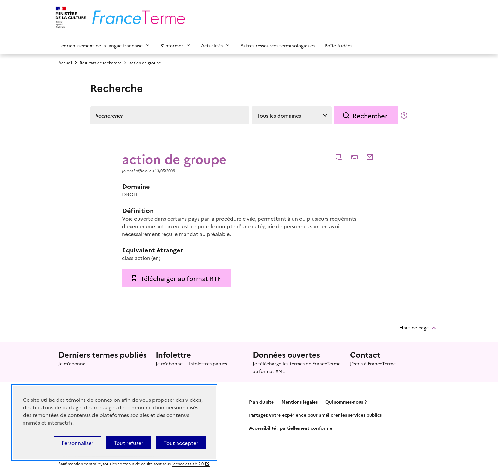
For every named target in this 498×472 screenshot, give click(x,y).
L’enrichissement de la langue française (100, 45)
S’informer (171, 45)
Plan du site (261, 402)
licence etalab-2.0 (188, 463)
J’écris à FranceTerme (373, 363)
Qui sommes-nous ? (346, 402)
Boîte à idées (338, 45)
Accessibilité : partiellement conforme (290, 428)
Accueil (65, 62)
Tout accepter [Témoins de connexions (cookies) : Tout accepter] (181, 442)
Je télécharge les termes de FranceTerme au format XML (296, 367)
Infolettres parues (208, 363)
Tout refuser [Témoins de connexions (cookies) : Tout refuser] (128, 442)
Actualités (212, 45)
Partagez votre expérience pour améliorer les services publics (315, 415)
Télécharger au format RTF (180, 278)
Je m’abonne (71, 363)
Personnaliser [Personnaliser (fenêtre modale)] (77, 442)
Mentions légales (299, 402)
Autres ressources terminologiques (277, 45)
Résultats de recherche (101, 62)
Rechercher (370, 115)
